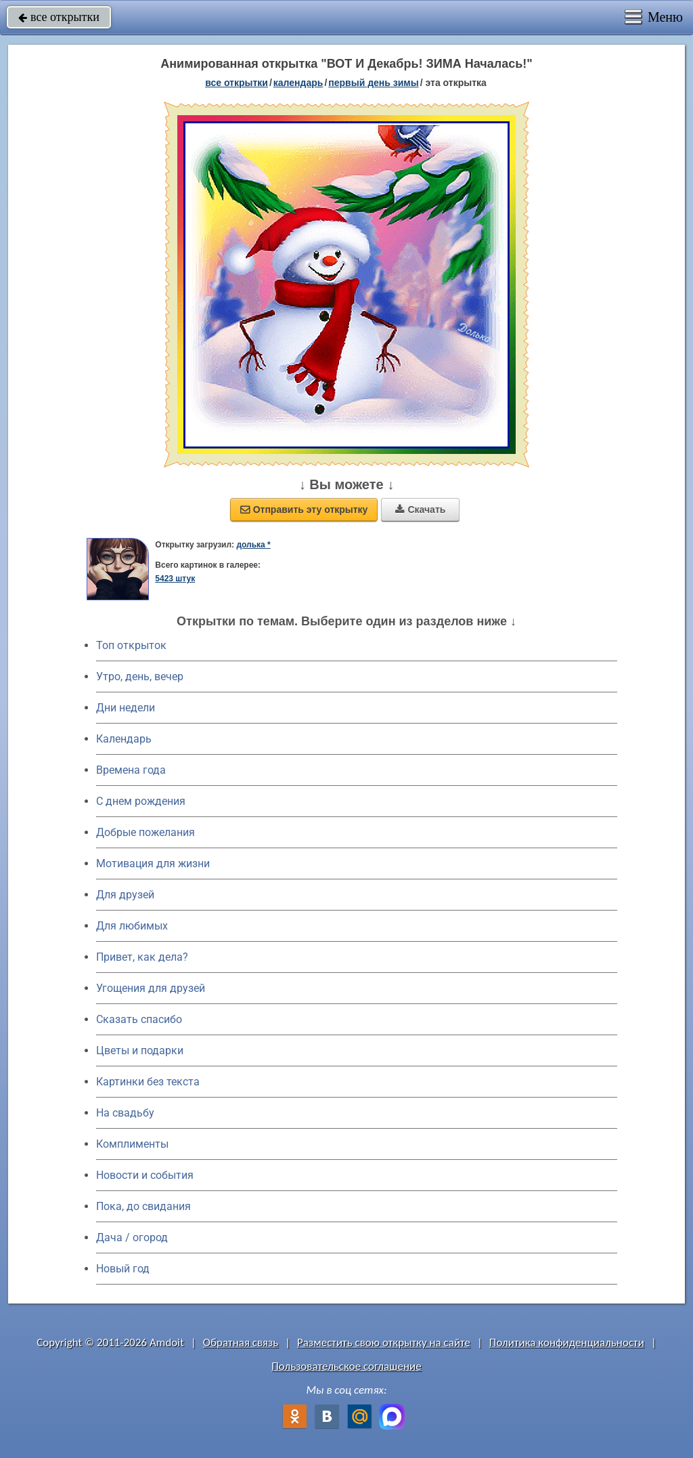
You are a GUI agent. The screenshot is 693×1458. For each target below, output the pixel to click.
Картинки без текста (148, 1081)
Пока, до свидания (143, 1206)
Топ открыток (131, 645)
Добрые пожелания (145, 832)
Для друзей (125, 894)
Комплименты (132, 1144)
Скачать (420, 509)
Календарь (298, 82)
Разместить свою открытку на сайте (383, 1342)
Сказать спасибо (139, 1019)
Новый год (123, 1268)
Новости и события (145, 1175)
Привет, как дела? (142, 957)
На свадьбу (125, 1112)
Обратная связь (241, 1342)
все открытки (58, 17)
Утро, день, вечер (139, 676)
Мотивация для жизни (153, 863)
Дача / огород (132, 1237)
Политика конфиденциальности (566, 1342)
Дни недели (125, 707)
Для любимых (132, 925)
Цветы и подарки (139, 1050)
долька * (253, 544)
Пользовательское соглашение (346, 1366)
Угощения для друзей (150, 988)
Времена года (131, 770)
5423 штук (175, 578)
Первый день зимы (373, 82)
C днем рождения (140, 801)
